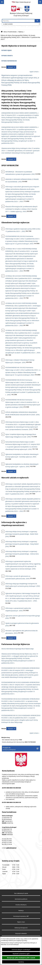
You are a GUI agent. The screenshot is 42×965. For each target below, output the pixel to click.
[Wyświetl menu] (40, 2)
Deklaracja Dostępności (21, 928)
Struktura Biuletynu (21, 905)
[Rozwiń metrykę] (11, 67)
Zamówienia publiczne (21, 899)
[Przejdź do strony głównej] (21, 11)
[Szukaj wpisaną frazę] (37, 21)
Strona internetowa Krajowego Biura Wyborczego (17, 649)
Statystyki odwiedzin (21, 933)
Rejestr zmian (21, 922)
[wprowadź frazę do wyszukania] (18, 21)
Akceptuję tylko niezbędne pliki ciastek (21, 958)
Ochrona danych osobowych (21, 949)
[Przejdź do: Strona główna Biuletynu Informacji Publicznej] (2, 31)
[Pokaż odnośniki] (2, 2)
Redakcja (21, 910)
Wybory (20, 32)
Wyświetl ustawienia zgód (21, 954)
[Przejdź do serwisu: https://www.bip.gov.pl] (21, 2)
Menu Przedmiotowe (10, 32)
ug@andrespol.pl (11, 848)
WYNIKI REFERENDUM (9, 61)
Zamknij (21, 962)
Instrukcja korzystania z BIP (21, 916)
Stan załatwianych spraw (21, 893)
